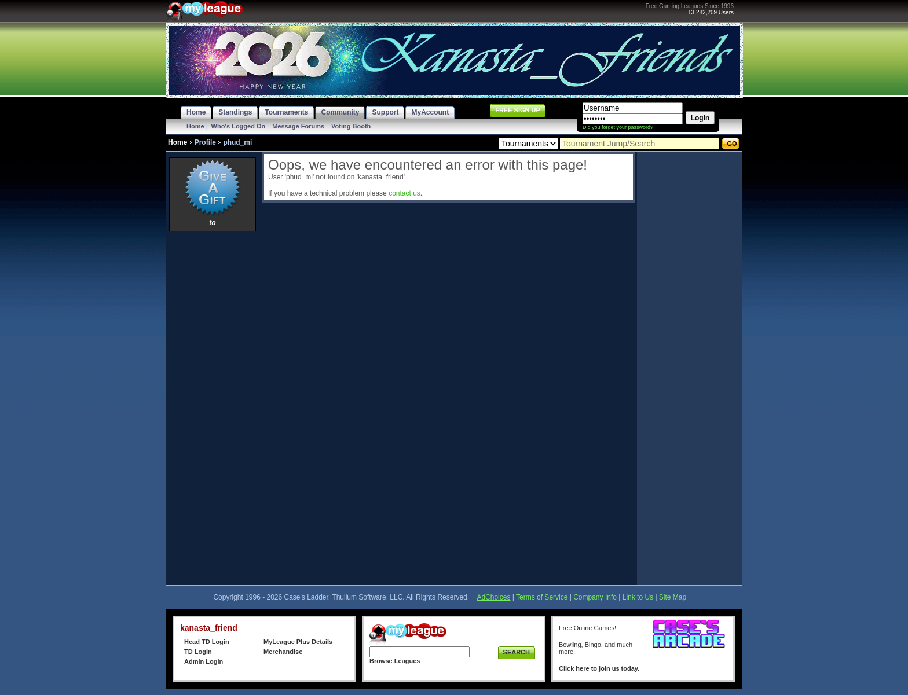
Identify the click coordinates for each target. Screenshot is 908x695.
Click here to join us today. (599, 668)
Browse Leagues (394, 660)
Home (195, 126)
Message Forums (298, 126)
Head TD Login (206, 641)
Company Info (595, 597)
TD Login (198, 651)
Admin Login (203, 661)
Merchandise (282, 651)
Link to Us (638, 597)
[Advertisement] (212, 408)
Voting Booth (351, 126)
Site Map (672, 597)
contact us (404, 193)
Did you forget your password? (618, 127)
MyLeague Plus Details (297, 641)
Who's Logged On (238, 126)
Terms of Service (542, 597)
